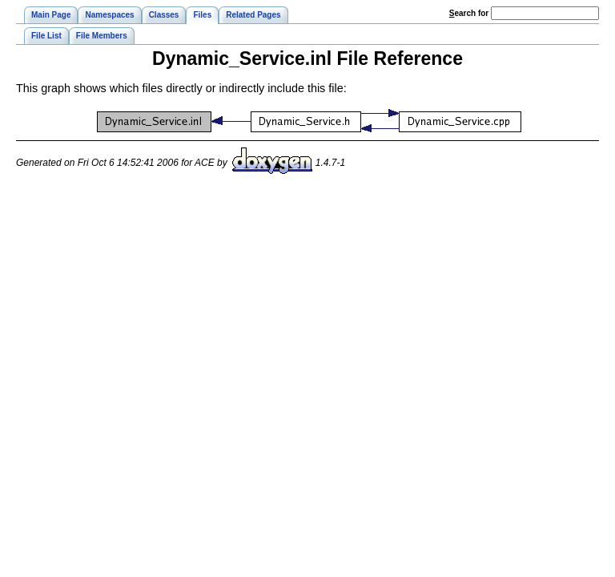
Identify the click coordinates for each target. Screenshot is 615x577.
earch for (469, 13)
